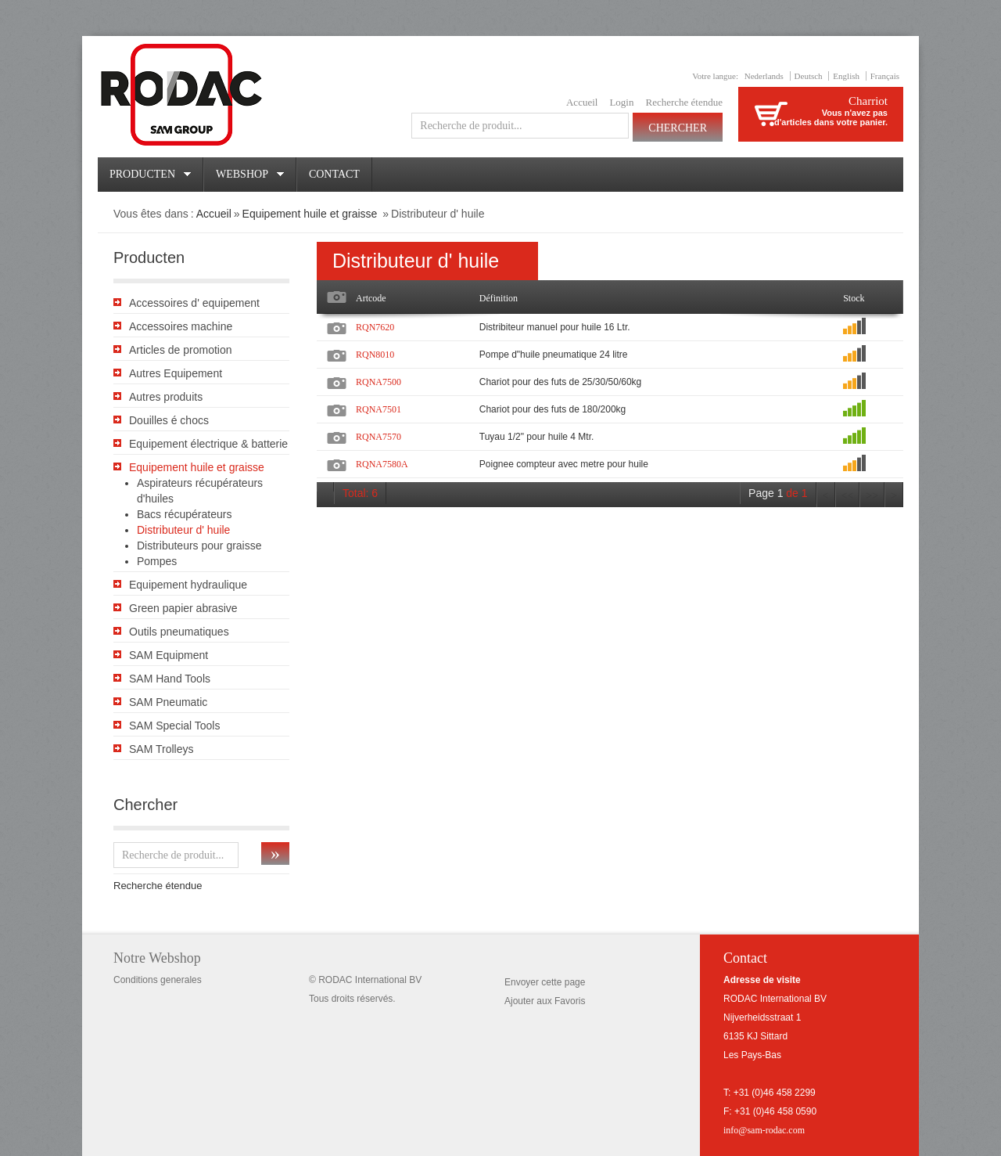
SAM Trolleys (161, 749)
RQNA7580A (382, 464)
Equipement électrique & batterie (208, 444)
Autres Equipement (175, 373)
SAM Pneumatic (168, 702)
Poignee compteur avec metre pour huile (563, 464)
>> (872, 496)
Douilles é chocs (169, 420)
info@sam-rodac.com (764, 1130)
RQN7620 (375, 327)
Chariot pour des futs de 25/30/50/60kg (560, 381)
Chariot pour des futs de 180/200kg (552, 409)
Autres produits (166, 397)
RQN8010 (375, 354)
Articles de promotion (180, 350)
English (846, 76)
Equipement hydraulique (188, 584)
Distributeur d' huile (183, 530)
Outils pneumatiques (179, 631)
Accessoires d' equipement (194, 303)
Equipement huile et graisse (311, 213)
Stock (853, 298)
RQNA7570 (378, 436)
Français (884, 76)
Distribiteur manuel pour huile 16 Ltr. (554, 327)
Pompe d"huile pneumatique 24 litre (553, 354)
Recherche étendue (684, 102)
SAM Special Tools (174, 725)
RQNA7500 (378, 381)
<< (847, 496)
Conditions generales (157, 979)
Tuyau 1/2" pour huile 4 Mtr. (536, 436)
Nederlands (764, 76)
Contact (334, 174)
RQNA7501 (378, 409)
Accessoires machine (180, 326)
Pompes (157, 561)
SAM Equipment (168, 655)
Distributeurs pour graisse (199, 545)
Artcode (371, 298)
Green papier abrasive (183, 608)
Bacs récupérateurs (184, 514)
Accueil (581, 102)
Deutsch (809, 76)
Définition (498, 298)
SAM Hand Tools (169, 678)
